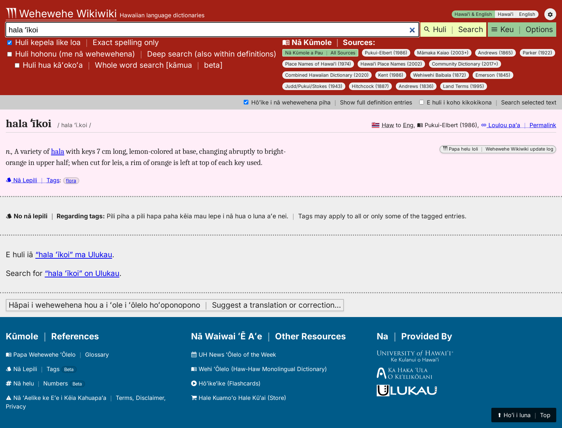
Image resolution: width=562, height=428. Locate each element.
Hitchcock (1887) (370, 86)
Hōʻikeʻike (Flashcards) (226, 383)
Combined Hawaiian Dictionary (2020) (327, 75)
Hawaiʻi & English (473, 14)
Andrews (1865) (495, 53)
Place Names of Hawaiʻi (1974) (318, 64)
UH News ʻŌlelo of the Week (233, 354)
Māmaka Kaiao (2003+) (443, 53)
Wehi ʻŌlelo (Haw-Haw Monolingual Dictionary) (259, 369)
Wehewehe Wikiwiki (61, 13)
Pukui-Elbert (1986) (386, 53)
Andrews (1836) (416, 86)
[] (119, 65)
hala (57, 151)
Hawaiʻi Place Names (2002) (391, 64)
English (527, 14)
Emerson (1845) (493, 75)
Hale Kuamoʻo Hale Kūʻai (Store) (238, 397)
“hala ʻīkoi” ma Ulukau (73, 254)
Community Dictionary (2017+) (465, 64)
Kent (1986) (391, 75)
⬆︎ (523, 415)
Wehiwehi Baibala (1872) (439, 75)
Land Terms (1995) (463, 86)
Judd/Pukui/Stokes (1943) (314, 86)
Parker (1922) (537, 53)
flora (71, 180)
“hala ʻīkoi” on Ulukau (82, 273)
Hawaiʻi (505, 14)
